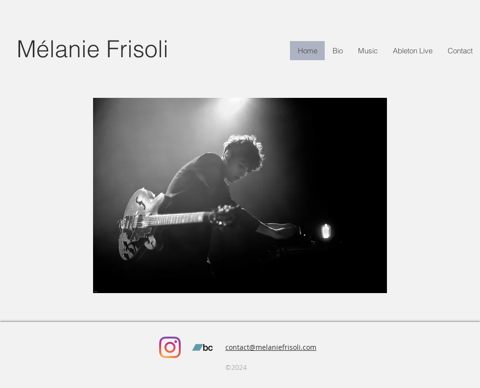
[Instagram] (170, 347)
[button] (412, 50)
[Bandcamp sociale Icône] (202, 347)
